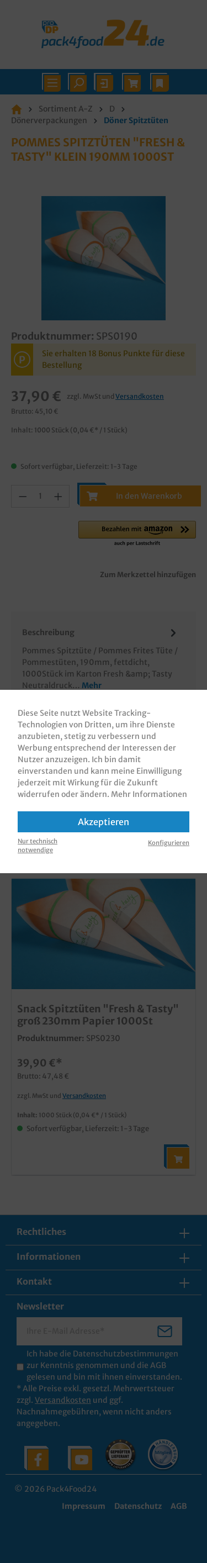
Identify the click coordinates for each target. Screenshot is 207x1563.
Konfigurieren (168, 843)
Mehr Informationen (149, 794)
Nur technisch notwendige (37, 845)
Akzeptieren (103, 821)
